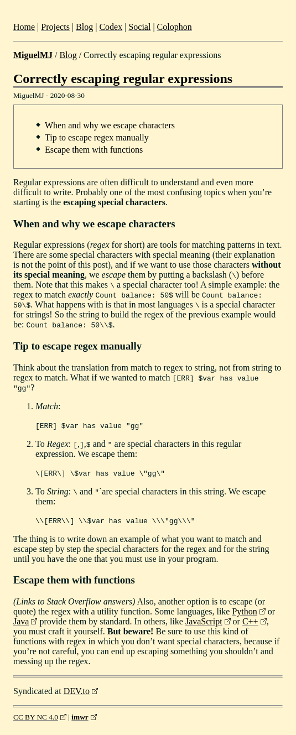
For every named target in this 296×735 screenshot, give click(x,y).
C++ (250, 621)
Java (21, 621)
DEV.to (77, 691)
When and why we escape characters (110, 125)
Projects (55, 27)
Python (244, 611)
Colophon (174, 27)
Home (24, 27)
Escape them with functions (94, 149)
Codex (110, 27)
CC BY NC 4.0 (35, 717)
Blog (84, 27)
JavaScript (203, 621)
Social (139, 27)
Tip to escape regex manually (97, 137)
